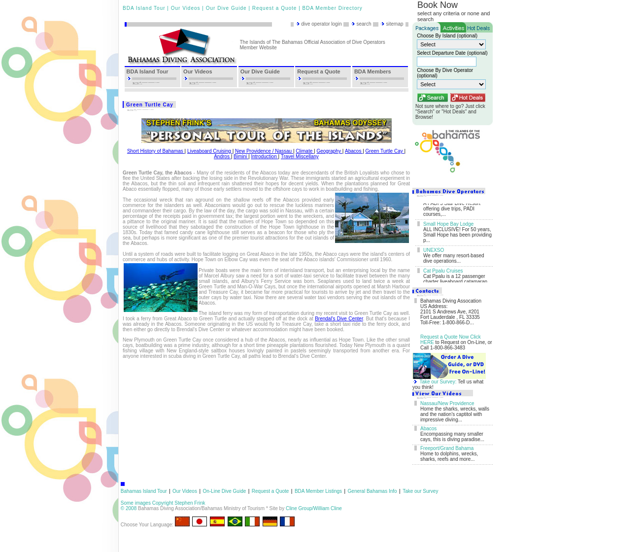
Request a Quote (274, 8)
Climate (305, 151)
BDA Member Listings (318, 491)
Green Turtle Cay (385, 151)
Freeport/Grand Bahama (446, 448)
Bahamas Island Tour (144, 491)
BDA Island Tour (144, 8)
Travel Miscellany (300, 156)
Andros (222, 156)
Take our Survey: (437, 381)
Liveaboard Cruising (210, 151)
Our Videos (186, 8)
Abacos (354, 151)
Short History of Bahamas (156, 151)
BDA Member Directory (333, 8)
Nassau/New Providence (447, 403)
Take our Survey (420, 491)
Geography (329, 151)
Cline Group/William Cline (314, 508)
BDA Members (372, 71)
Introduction (264, 156)
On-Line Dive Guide (224, 491)
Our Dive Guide (226, 8)
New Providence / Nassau (264, 151)
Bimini (241, 156)
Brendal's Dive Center (339, 318)
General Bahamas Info (372, 491)
